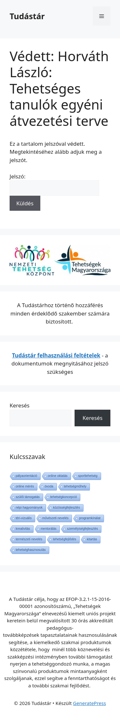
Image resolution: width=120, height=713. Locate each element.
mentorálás (48, 528)
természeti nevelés (29, 539)
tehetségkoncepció (63, 497)
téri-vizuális (24, 518)
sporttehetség (88, 476)
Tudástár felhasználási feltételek (56, 355)
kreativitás (23, 528)
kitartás (92, 539)
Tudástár (27, 16)
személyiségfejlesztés (82, 528)
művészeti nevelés (55, 518)
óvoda (48, 486)
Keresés (19, 405)
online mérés (25, 486)
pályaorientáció (26, 476)
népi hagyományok (29, 507)
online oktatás (58, 476)
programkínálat (89, 518)
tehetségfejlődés (64, 539)
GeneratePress (89, 703)
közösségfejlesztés (66, 507)
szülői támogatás (28, 497)
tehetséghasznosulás (31, 550)
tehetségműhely (75, 486)
